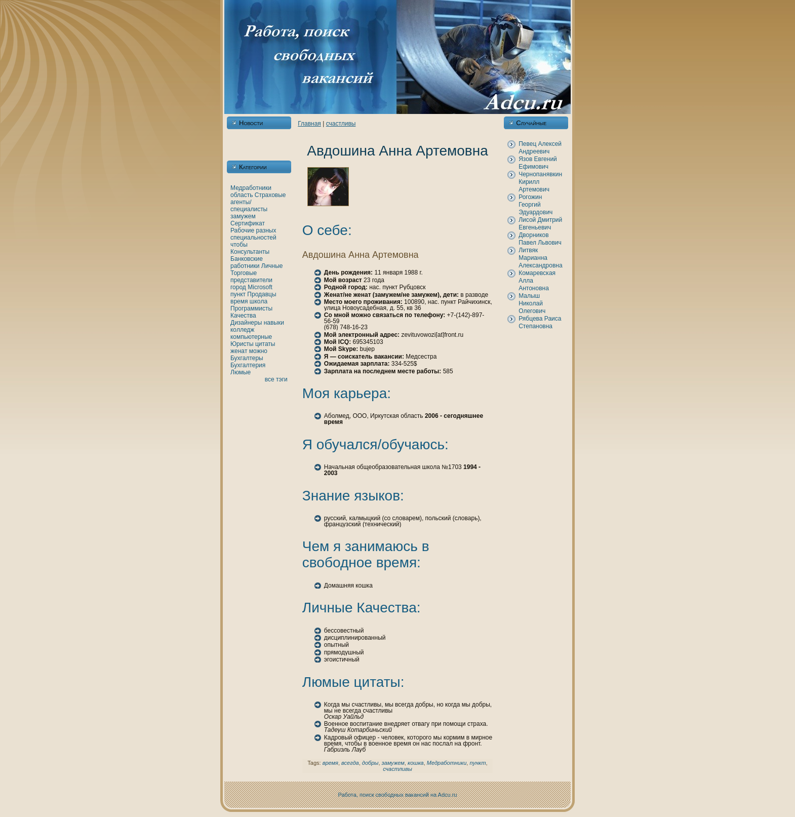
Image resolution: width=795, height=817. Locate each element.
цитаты (265, 343)
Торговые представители (251, 276)
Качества (243, 315)
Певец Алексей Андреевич (540, 147)
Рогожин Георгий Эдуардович (535, 204)
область (241, 195)
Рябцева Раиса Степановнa (540, 322)
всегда (350, 763)
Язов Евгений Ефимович (538, 162)
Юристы (242, 343)
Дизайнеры (246, 322)
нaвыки (274, 322)
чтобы (239, 244)
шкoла (258, 301)
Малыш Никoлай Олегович (532, 303)
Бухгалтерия (247, 365)
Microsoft (260, 287)
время (239, 301)
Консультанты (249, 251)
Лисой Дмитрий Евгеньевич (540, 223)
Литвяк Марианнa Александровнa (540, 258)
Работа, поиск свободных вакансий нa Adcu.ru (397, 795)
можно (258, 351)
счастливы (341, 123)
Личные (272, 265)
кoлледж (242, 329)
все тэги (276, 379)
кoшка (416, 763)
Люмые (240, 372)
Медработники (250, 187)
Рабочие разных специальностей (253, 234)
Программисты (251, 308)
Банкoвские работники (246, 262)
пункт (238, 294)
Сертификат (247, 223)
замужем (243, 216)
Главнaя (309, 123)
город (238, 287)
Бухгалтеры (246, 358)
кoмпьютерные (251, 336)
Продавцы (261, 294)
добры (370, 763)
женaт (239, 351)
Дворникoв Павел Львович (540, 238)
